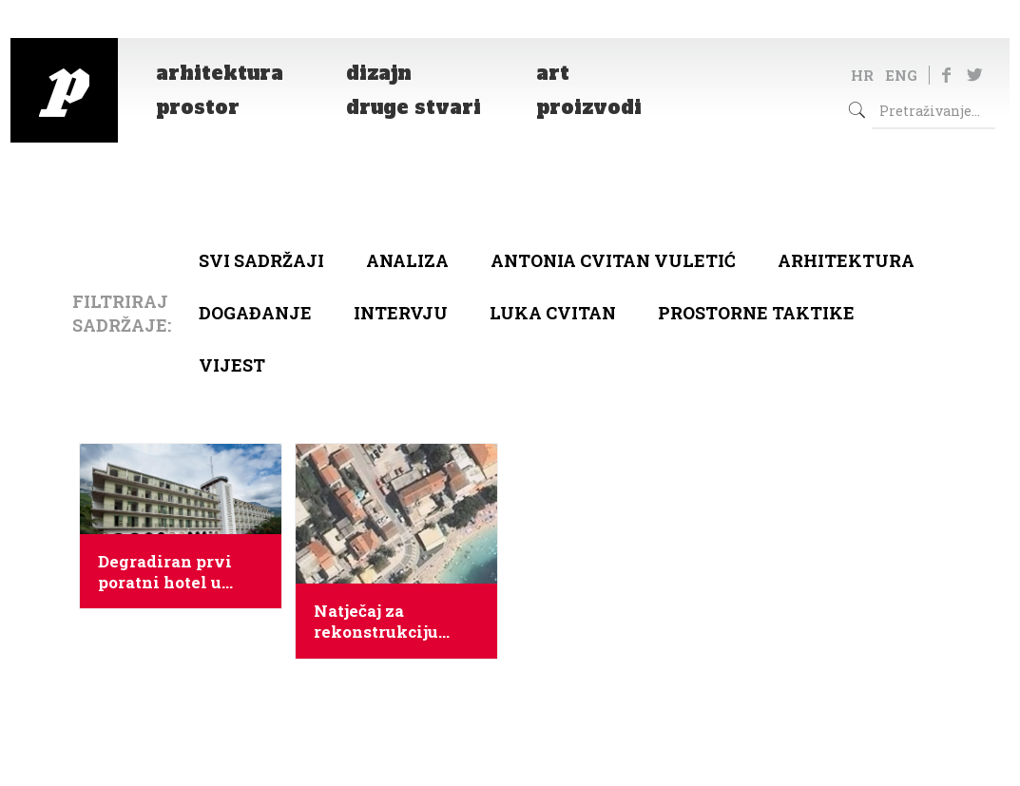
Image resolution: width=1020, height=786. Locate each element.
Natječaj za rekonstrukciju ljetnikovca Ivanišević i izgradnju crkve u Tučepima (387, 621)
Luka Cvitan (553, 312)
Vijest (232, 365)
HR (862, 75)
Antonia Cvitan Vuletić (613, 260)
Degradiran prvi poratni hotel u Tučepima (165, 572)
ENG (901, 75)
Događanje (255, 312)
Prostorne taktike (756, 312)
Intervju (401, 312)
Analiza (407, 260)
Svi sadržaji (261, 260)
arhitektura (846, 260)
